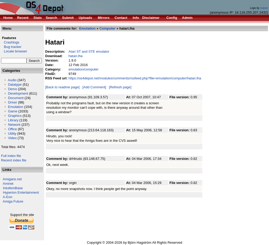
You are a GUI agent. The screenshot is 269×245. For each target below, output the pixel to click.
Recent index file (13, 160)
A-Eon (7, 197)
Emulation (15, 107)
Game (12, 111)
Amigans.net (12, 179)
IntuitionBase (13, 188)
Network (14, 125)
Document (15, 98)
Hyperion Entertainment (21, 192)
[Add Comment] (94, 87)
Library (13, 120)
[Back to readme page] (62, 87)
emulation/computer (84, 69)
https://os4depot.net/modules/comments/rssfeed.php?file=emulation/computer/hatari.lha (135, 78)
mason (264, 8)
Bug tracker (11, 47)
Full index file (11, 156)
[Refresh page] (120, 87)
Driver (12, 102)
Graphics (15, 116)
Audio (12, 80)
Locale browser (14, 51)
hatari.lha (75, 56)
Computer (107, 28)
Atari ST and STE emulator (89, 51)
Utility (12, 133)
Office (12, 129)
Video (12, 138)
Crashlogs (10, 42)
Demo (12, 89)
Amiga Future (13, 201)
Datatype (15, 84)
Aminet (8, 184)
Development (18, 93)
